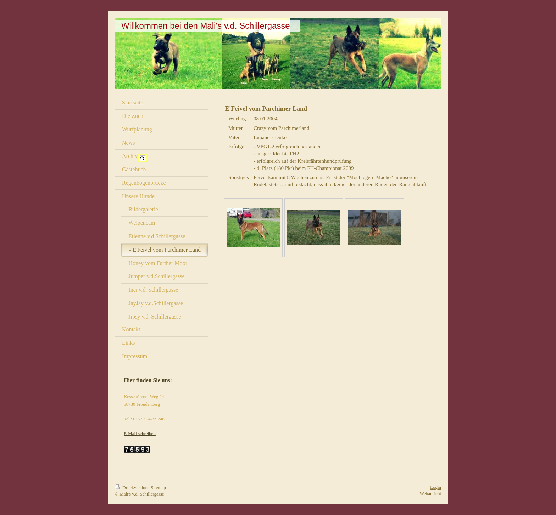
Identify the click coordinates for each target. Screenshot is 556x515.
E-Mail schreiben (140, 433)
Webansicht (430, 493)
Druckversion (132, 487)
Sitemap (158, 487)
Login (435, 487)
